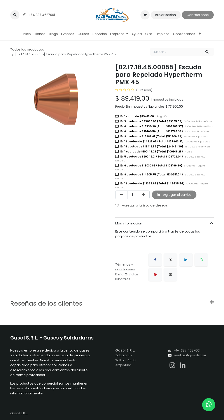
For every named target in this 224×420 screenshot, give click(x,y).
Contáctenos (198, 14)
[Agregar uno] (143, 195)
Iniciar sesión (165, 14)
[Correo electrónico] (170, 274)
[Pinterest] (155, 274)
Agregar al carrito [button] (174, 194)
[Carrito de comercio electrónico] (145, 14)
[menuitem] (27, 34)
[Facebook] (155, 259)
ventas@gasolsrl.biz (190, 355)
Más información (128, 223)
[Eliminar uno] (121, 195)
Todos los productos (27, 49)
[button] (14, 14)
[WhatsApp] (201, 259)
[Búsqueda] (207, 52)
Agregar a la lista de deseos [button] (142, 205)
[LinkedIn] (185, 259)
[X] (170, 259)
